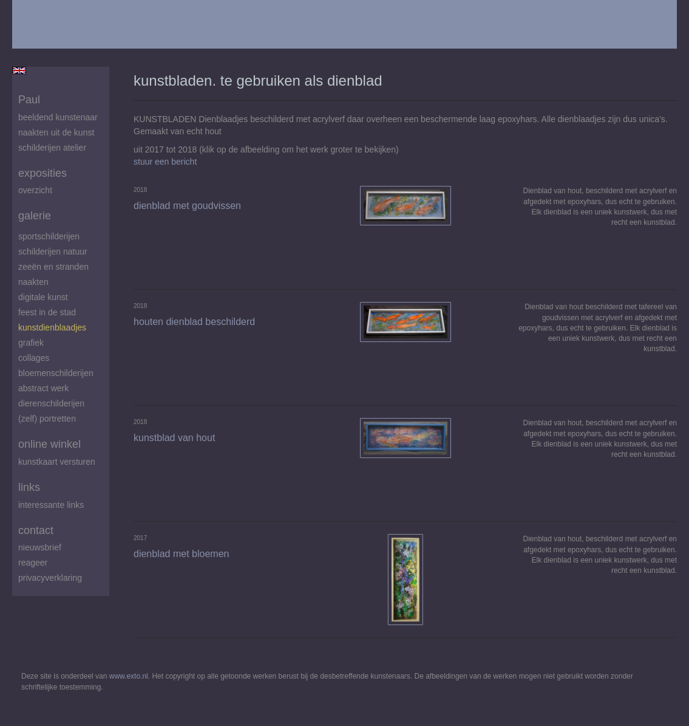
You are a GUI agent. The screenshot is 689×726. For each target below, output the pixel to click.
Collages (33, 358)
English (19, 70)
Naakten (33, 282)
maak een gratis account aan (130, 36)
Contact (35, 530)
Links (29, 487)
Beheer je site (38, 36)
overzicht (35, 190)
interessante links (51, 505)
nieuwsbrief (39, 547)
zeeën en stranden (53, 267)
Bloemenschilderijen (55, 373)
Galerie (34, 216)
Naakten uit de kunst (56, 132)
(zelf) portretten (47, 418)
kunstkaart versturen (56, 462)
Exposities (42, 173)
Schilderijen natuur (52, 251)
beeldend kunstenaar (58, 117)
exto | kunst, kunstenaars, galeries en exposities (46, 12)
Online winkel (49, 444)
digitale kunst (43, 297)
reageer (32, 562)
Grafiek (31, 343)
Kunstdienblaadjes (52, 327)
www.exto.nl (128, 676)
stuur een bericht (165, 161)
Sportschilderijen (49, 236)
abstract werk (43, 388)
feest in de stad (47, 312)
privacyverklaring (50, 578)
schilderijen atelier (52, 147)
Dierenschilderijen (51, 403)
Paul (29, 100)
